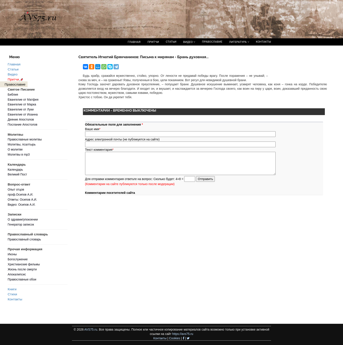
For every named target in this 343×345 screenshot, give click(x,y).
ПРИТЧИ (153, 42)
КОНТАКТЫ (263, 41)
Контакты (15, 299)
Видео (13, 74)
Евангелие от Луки (21, 109)
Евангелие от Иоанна (23, 114)
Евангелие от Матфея (23, 99)
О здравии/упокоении (23, 219)
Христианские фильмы (24, 264)
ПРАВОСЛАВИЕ (212, 41)
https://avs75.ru (182, 334)
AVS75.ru (90, 329)
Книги (12, 289)
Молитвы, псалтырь (22, 144)
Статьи (13, 69)
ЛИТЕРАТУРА (239, 42)
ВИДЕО (189, 42)
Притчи (16, 79)
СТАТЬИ (171, 41)
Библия (13, 94)
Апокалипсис (17, 274)
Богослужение (18, 259)
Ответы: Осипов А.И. (22, 199)
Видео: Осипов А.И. (21, 204)
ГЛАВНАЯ (134, 42)
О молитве (15, 149)
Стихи (12, 294)
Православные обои (22, 279)
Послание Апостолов (22, 124)
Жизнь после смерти (22, 269)
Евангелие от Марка (22, 104)
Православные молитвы (25, 139)
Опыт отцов (16, 189)
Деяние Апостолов (21, 119)
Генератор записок (21, 224)
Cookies (174, 338)
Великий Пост (17, 174)
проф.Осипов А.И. (20, 194)
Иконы (12, 254)
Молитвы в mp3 (19, 154)
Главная (14, 64)
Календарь (15, 169)
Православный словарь (24, 239)
